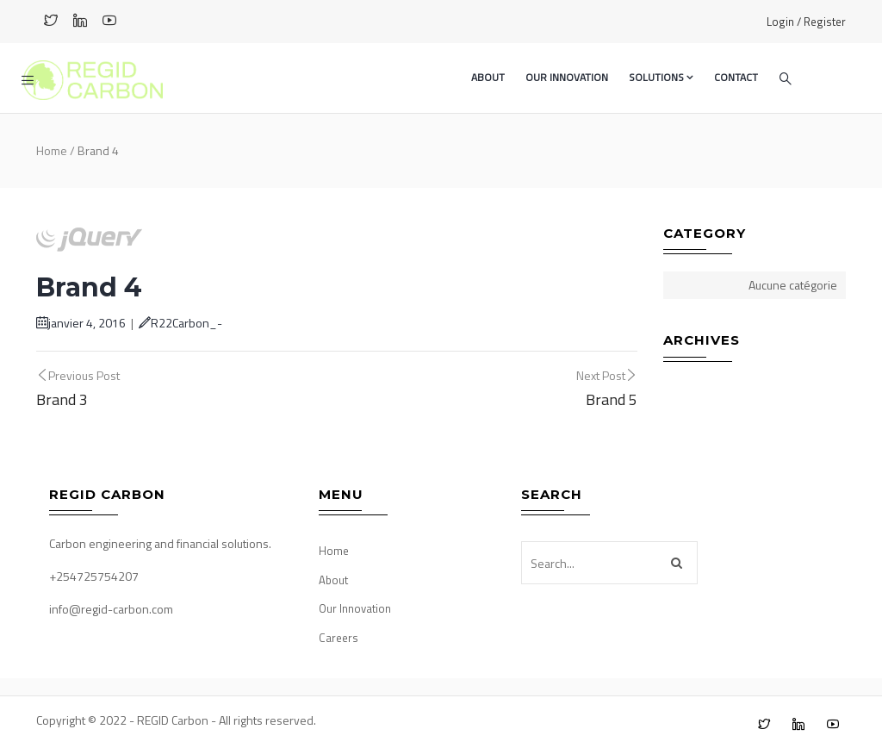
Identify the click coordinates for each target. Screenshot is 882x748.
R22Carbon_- (180, 323)
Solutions (661, 77)
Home (51, 150)
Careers (338, 637)
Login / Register (806, 21)
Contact (736, 77)
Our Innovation (566, 77)
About (488, 77)
